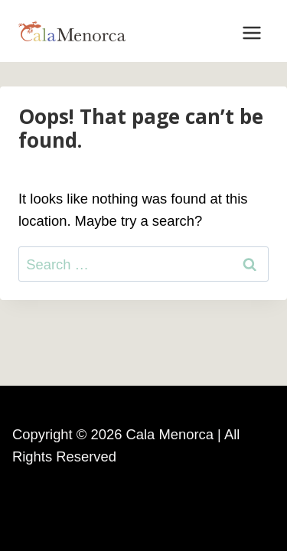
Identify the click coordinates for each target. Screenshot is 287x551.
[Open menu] (251, 31)
